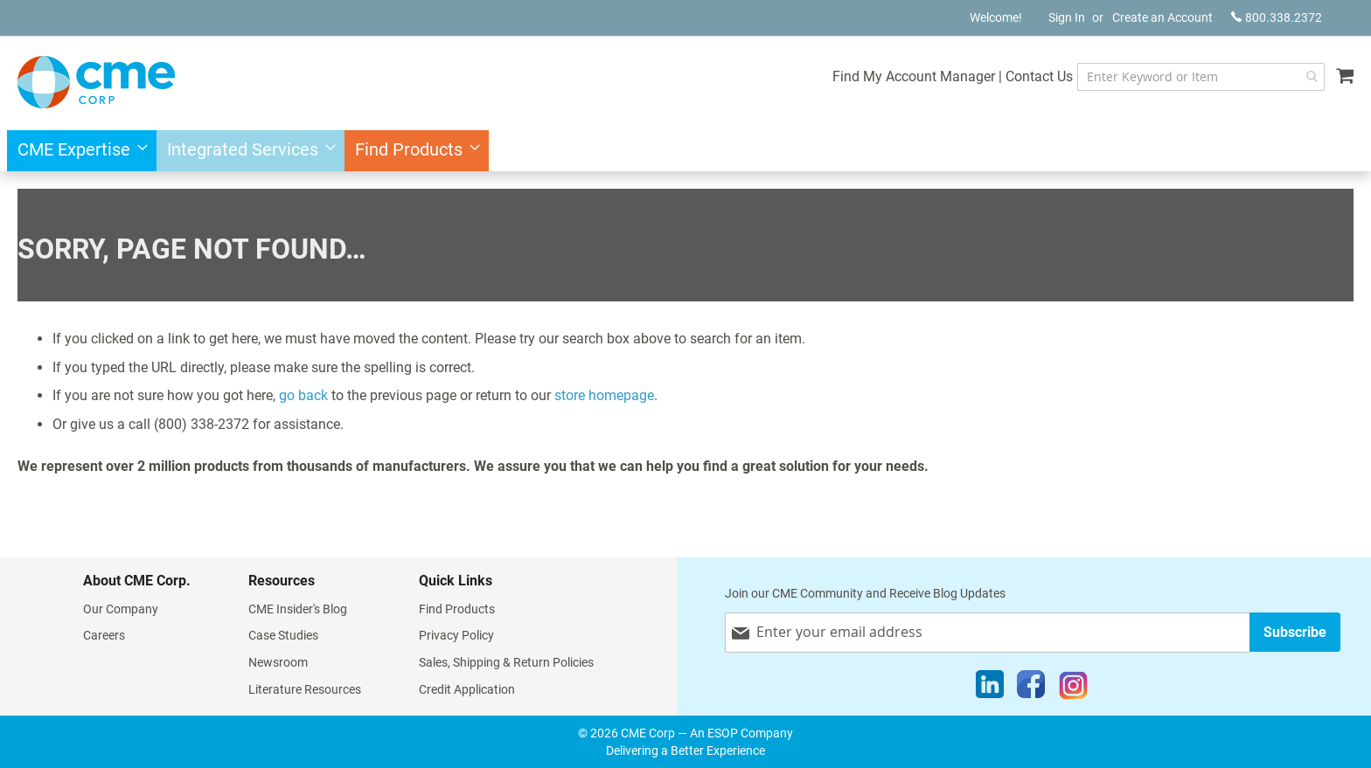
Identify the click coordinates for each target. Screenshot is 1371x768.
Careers (104, 635)
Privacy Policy (456, 635)
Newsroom (278, 662)
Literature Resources (304, 689)
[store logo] (96, 82)
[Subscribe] (1294, 632)
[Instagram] (1073, 688)
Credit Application (467, 689)
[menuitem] (77, 150)
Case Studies (283, 635)
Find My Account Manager (913, 76)
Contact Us (1039, 76)
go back (303, 395)
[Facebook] (1031, 688)
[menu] (685, 150)
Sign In (1066, 17)
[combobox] (1201, 77)
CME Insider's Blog (297, 609)
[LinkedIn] (990, 688)
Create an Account (1162, 17)
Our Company (120, 609)
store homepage (604, 395)
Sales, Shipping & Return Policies (506, 662)
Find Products (457, 609)
